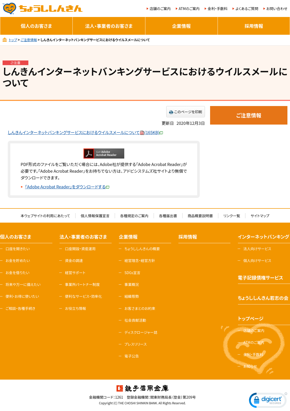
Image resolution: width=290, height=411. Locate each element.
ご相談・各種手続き (20, 308)
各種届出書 (168, 215)
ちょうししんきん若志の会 (263, 297)
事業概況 (132, 284)
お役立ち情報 (75, 308)
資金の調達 (74, 260)
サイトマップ (260, 215)
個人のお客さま (36, 25)
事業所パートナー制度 (82, 284)
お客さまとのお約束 (140, 308)
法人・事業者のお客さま (108, 25)
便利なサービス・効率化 (83, 296)
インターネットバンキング (263, 236)
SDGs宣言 (132, 272)
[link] (268, 401)
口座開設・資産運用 (80, 248)
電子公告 (132, 355)
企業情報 (181, 25)
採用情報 (253, 25)
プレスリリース (136, 344)
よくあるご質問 (246, 8)
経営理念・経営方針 (140, 260)
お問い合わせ (276, 8)
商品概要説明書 (200, 215)
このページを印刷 (188, 111)
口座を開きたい (17, 248)
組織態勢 (132, 296)
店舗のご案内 (160, 8)
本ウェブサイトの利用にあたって (45, 215)
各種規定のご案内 (134, 215)
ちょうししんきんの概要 (142, 248)
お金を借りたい (17, 272)
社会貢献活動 (135, 320)
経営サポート (75, 272)
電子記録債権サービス (260, 277)
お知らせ (250, 366)
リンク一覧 (231, 215)
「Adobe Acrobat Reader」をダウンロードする (67, 186)
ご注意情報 (29, 39)
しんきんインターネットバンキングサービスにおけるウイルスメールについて (85, 132)
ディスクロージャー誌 (141, 332)
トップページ (250, 318)
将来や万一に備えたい (22, 284)
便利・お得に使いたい (22, 296)
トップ (13, 39)
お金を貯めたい (17, 260)
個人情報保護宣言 (95, 215)
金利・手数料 (217, 8)
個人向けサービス (257, 260)
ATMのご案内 (189, 8)
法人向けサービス (257, 248)
